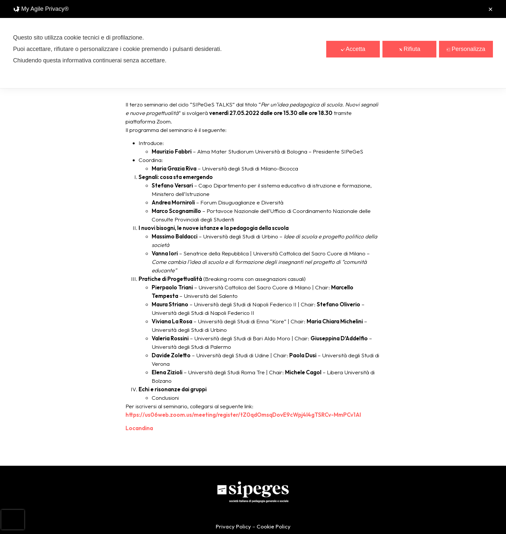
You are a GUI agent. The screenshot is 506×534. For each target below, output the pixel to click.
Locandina (139, 428)
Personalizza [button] (466, 49)
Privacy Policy (233, 526)
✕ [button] (490, 9)
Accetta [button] (353, 49)
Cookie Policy (274, 526)
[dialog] (253, 44)
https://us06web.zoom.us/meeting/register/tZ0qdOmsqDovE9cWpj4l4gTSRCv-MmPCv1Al (243, 414)
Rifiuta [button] (409, 49)
